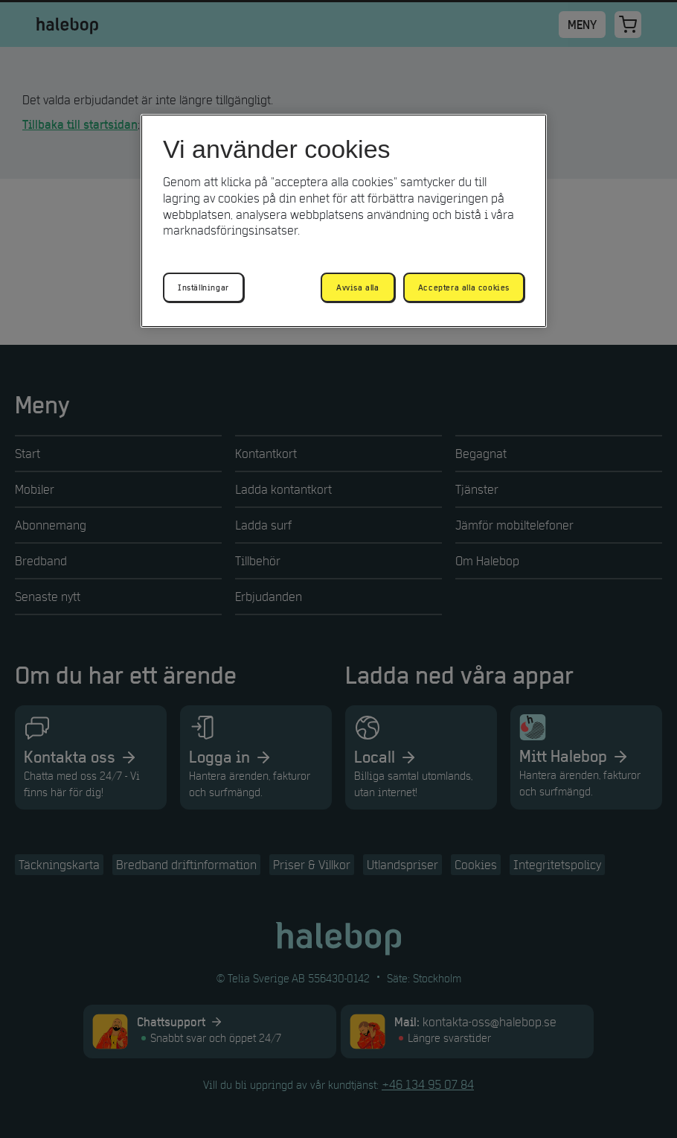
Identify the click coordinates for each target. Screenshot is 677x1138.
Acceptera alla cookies (464, 287)
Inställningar (203, 287)
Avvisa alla (357, 287)
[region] (344, 221)
